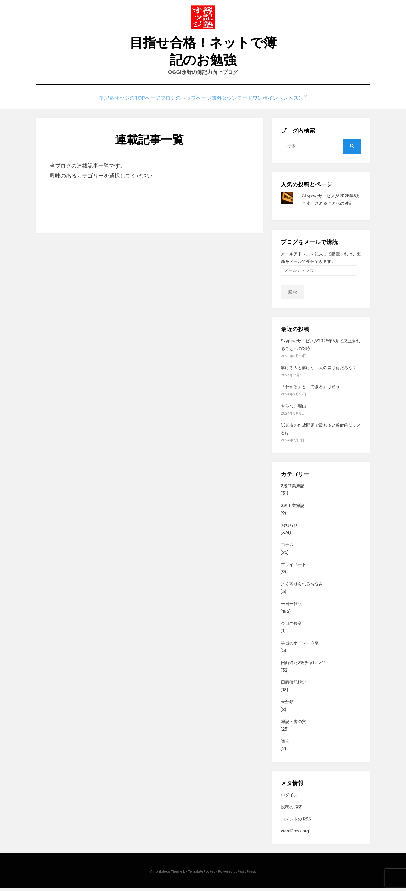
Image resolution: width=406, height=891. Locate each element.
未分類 (287, 704)
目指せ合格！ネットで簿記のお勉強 (203, 53)
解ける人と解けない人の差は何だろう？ (319, 370)
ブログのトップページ (184, 102)
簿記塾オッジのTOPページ (124, 102)
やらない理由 (293, 408)
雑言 (285, 744)
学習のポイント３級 (300, 645)
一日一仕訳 (291, 606)
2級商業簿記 (292, 488)
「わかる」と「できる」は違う (310, 389)
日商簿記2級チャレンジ (303, 665)
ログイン (289, 797)
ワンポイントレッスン (286, 102)
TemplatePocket (201, 874)
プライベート (293, 567)
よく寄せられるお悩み (302, 586)
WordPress (247, 874)
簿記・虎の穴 (293, 724)
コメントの (296, 822)
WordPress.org (295, 833)
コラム (287, 547)
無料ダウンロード (235, 102)
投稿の (292, 810)
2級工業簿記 (292, 508)
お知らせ (289, 528)
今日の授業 (291, 626)
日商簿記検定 (293, 685)
